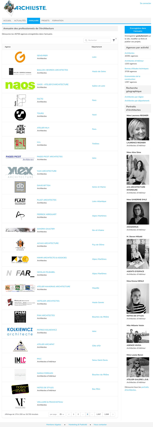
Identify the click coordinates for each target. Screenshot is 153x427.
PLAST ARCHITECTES (46, 200)
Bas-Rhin (96, 389)
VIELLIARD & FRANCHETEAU (50, 402)
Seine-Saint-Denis (100, 360)
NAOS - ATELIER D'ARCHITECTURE (52, 84)
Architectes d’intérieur (134, 61)
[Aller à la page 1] (73, 414)
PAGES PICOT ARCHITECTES (50, 156)
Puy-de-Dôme (98, 244)
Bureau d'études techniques (136, 68)
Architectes (129, 53)
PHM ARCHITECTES (46, 315)
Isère (94, 158)
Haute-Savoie (98, 302)
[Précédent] (69, 414)
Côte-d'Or (96, 345)
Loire (94, 57)
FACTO (40, 99)
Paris (94, 100)
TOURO (40, 113)
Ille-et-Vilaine (98, 230)
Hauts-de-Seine (99, 71)
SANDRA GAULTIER (46, 229)
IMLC (39, 358)
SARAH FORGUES (45, 373)
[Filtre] (114, 40)
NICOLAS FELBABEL (46, 272)
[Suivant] (113, 414)
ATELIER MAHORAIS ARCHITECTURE (53, 286)
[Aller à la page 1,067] (99, 414)
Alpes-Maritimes (99, 216)
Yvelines (95, 143)
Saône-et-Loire (98, 86)
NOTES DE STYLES (45, 387)
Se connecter (145, 3)
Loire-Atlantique (99, 201)
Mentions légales (53, 424)
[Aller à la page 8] (87, 414)
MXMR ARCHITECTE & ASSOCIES (52, 257)
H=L (39, 142)
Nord (94, 114)
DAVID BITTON (43, 185)
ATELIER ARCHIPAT (45, 344)
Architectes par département (137, 100)
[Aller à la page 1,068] (106, 414)
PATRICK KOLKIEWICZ (47, 330)
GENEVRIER (42, 55)
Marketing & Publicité (78, 424)
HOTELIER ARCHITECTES (48, 301)
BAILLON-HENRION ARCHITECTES (52, 70)
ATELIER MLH (43, 127)
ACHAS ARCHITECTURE (48, 243)
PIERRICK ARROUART (47, 214)
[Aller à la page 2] (78, 414)
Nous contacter (100, 424)
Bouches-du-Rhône (100, 317)
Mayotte (95, 288)
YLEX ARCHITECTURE (46, 171)
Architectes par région (134, 97)
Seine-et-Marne (99, 187)
